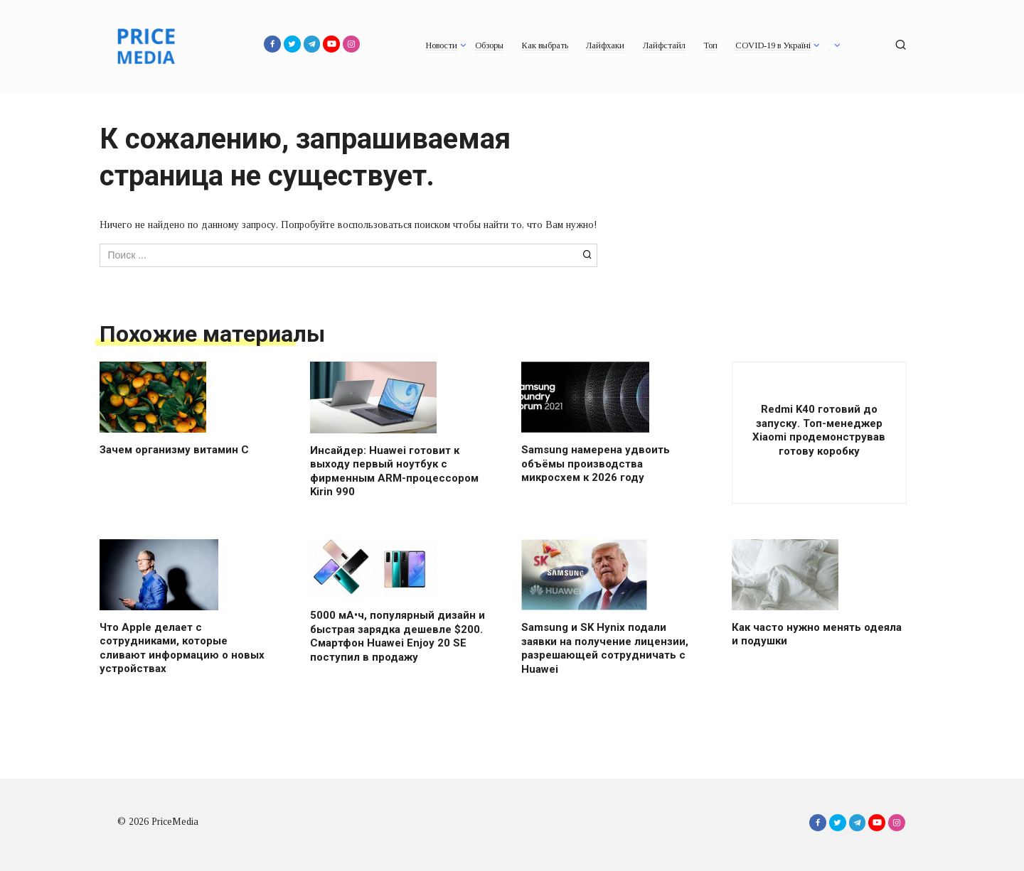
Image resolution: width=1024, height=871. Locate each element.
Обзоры (489, 45)
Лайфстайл (664, 45)
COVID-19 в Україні (773, 45)
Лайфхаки (605, 45)
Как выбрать (544, 45)
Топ (710, 45)
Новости (441, 45)
